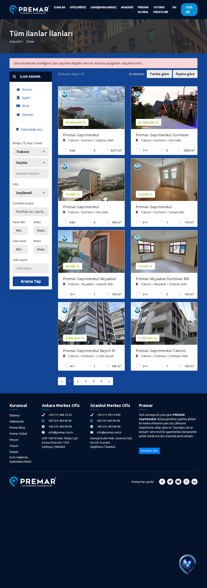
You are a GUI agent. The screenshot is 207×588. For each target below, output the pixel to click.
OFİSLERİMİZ (78, 7)
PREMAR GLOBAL (143, 9)
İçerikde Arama (23, 203)
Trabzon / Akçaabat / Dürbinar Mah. (161, 284)
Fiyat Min (19, 222)
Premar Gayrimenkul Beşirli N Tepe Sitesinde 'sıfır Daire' (89, 351)
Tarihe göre (159, 74)
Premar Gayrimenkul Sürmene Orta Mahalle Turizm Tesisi (162, 135)
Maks (37, 222)
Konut (24, 89)
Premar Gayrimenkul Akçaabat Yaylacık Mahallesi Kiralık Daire (89, 279)
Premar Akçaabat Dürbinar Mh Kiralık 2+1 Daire (162, 279)
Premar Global (18, 433)
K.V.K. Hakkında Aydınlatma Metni (20, 459)
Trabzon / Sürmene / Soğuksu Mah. (88, 140)
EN (174, 7)
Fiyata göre (185, 74)
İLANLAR (59, 7)
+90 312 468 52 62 (57, 414)
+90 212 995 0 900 (105, 414)
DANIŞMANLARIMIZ (103, 7)
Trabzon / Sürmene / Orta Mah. (159, 140)
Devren (24, 114)
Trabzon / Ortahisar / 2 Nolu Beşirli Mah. (88, 356)
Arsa (22, 106)
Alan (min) (19, 241)
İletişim (14, 452)
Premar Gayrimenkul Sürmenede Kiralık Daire (84, 207)
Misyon (14, 439)
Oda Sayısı (20, 259)
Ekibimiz (15, 415)
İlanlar (30, 41)
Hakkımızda (17, 421)
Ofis (16, 184)
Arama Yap (31, 281)
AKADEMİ (127, 7)
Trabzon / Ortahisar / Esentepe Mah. (162, 356)
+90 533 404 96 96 (57, 420)
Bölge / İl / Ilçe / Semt (27, 143)
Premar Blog (17, 427)
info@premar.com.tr (57, 432)
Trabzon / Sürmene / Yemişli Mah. (160, 212)
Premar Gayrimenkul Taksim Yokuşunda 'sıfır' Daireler (161, 351)
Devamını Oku (149, 450)
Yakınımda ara (29, 129)
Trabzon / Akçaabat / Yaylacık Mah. (88, 284)
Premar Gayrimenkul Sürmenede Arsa (81, 135)
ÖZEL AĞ (189, 9)
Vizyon (14, 445)
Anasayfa (16, 41)
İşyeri (23, 97)
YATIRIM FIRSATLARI (160, 9)
